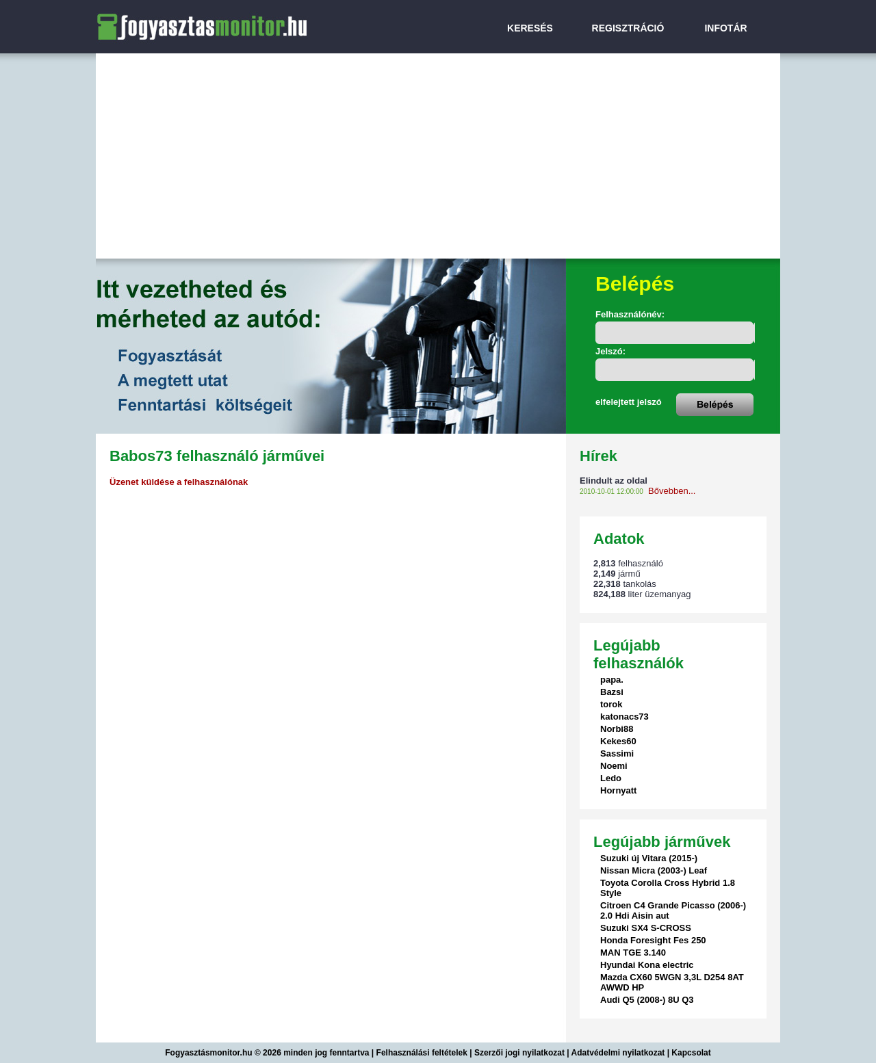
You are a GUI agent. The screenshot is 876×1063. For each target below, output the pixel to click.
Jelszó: (610, 351)
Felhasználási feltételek (421, 1053)
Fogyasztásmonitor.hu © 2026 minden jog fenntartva (268, 1053)
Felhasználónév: (630, 314)
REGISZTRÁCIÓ (628, 28)
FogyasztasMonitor (164, 8)
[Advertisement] (438, 156)
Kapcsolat (690, 1053)
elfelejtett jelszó (628, 402)
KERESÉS (530, 28)
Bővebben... (671, 491)
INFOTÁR (725, 28)
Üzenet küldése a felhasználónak (179, 482)
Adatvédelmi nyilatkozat (618, 1053)
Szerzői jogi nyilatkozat (519, 1053)
